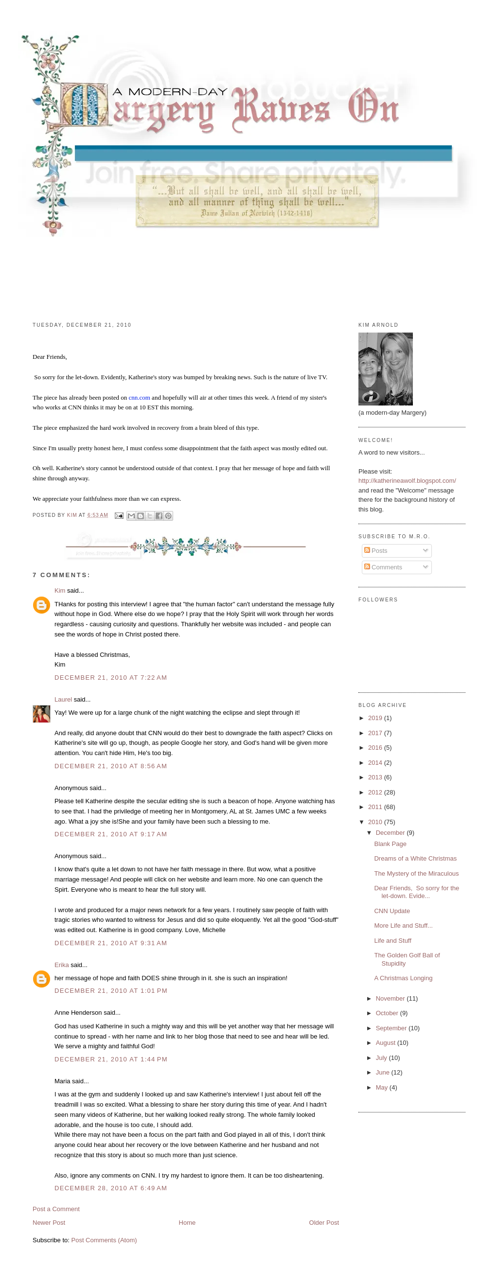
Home (187, 1222)
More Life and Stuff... (403, 925)
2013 (376, 777)
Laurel (63, 699)
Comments (383, 567)
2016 (376, 747)
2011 (376, 807)
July (382, 1057)
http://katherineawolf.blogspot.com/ (407, 480)
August (386, 1042)
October (388, 1013)
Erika (61, 965)
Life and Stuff (392, 940)
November (391, 998)
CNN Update (392, 911)
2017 (376, 733)
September (392, 1028)
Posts (376, 550)
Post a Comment (56, 1209)
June (383, 1072)
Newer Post (49, 1222)
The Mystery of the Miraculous (416, 873)
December (391, 832)
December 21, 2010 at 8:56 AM (110, 766)
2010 (376, 822)
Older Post (324, 1222)
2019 (376, 718)
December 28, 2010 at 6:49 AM (110, 1188)
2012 (376, 792)
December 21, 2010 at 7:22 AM (110, 677)
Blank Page (390, 843)
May (383, 1087)
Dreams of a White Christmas (415, 858)
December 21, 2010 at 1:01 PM (111, 990)
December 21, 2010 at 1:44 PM (111, 1059)
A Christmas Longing (403, 978)
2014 (376, 762)
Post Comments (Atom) (104, 1240)
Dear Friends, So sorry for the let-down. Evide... (416, 891)
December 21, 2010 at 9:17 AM (110, 834)
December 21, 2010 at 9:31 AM (110, 943)
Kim (59, 590)
